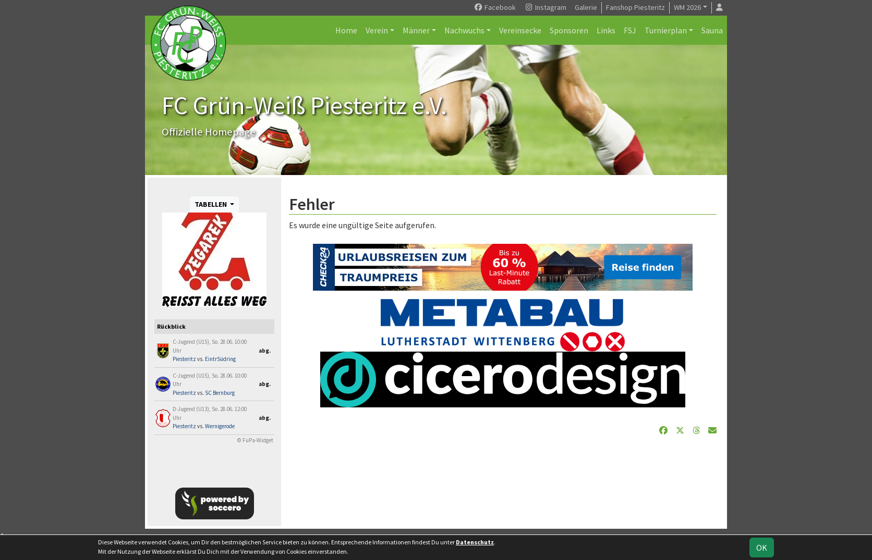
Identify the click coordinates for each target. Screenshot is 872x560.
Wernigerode (220, 426)
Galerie (586, 7)
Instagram (545, 7)
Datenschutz (475, 542)
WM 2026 (687, 7)
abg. (265, 350)
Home (346, 30)
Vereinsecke (520, 30)
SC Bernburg (220, 392)
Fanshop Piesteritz (635, 7)
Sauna (712, 30)
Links (606, 30)
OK (761, 547)
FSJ (630, 30)
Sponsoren (569, 30)
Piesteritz (184, 359)
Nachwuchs (464, 30)
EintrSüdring (220, 359)
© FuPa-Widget (255, 440)
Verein (377, 30)
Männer (416, 30)
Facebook (495, 7)
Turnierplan (666, 30)
